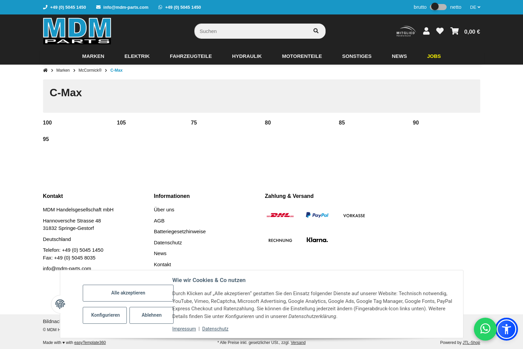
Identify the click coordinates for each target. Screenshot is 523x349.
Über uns (164, 209)
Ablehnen (151, 315)
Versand (298, 342)
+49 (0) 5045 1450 (82, 250)
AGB (159, 220)
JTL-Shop (471, 342)
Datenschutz (168, 242)
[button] (426, 31)
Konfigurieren (105, 315)
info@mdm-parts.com (67, 268)
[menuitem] (93, 56)
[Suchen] (250, 31)
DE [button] (475, 7)
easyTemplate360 (90, 342)
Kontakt (162, 264)
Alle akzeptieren (128, 292)
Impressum (184, 328)
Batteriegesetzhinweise (180, 231)
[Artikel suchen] (316, 31)
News (160, 253)
